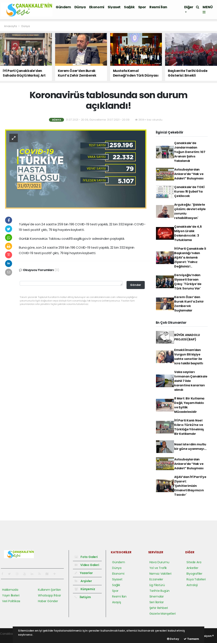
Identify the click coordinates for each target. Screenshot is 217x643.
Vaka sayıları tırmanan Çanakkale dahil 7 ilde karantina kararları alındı (190, 381)
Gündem (63, 7)
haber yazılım (9, 638)
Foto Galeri (86, 557)
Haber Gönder (48, 601)
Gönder (135, 285)
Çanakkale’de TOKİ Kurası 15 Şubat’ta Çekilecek (189, 191)
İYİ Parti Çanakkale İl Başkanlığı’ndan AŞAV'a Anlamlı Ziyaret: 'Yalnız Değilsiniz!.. (190, 257)
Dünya (80, 7)
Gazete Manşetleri (162, 613)
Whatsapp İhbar (49, 595)
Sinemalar (156, 596)
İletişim (83, 597)
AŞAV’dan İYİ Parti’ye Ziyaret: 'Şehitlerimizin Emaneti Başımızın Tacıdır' (190, 486)
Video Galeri (87, 565)
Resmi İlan (158, 7)
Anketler (192, 568)
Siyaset (114, 7)
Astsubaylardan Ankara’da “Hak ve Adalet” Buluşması (189, 173)
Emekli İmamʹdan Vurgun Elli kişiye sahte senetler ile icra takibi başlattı (188, 356)
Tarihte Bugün (159, 591)
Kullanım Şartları (49, 590)
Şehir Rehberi (158, 608)
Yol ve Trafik (158, 568)
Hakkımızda (10, 590)
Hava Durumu (159, 562)
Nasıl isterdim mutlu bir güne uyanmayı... (190, 446)
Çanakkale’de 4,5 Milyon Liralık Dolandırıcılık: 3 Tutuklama (188, 233)
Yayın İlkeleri (10, 595)
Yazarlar (84, 573)
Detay (173, 639)
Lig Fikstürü (157, 585)
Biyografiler (194, 573)
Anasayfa (10, 26)
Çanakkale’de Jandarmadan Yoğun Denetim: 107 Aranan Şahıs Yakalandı (189, 152)
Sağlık (129, 7)
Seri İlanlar (156, 602)
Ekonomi (96, 7)
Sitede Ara (193, 562)
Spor (142, 7)
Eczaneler (156, 579)
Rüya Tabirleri (196, 579)
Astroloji (192, 585)
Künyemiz (85, 589)
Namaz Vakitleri (160, 573)
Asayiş (116, 602)
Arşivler (83, 581)
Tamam (191, 639)
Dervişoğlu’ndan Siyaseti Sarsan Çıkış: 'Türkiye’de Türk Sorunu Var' (188, 282)
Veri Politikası (11, 601)
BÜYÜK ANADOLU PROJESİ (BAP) (187, 337)
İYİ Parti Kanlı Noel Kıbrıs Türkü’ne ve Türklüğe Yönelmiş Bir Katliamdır (189, 427)
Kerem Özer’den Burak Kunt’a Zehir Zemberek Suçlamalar (189, 304)
